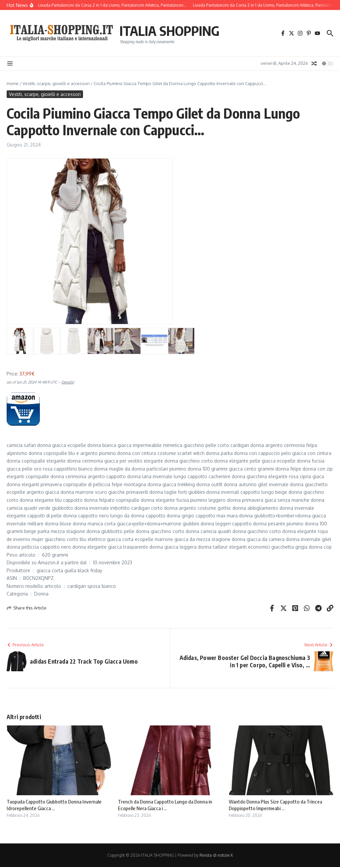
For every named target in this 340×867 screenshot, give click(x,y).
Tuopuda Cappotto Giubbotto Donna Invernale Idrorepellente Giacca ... (54, 805)
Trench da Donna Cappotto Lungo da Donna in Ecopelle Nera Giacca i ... (165, 805)
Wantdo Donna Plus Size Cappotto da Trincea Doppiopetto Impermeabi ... (275, 805)
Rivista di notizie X (216, 855)
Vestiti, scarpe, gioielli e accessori (56, 83)
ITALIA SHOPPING (169, 30)
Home (13, 83)
